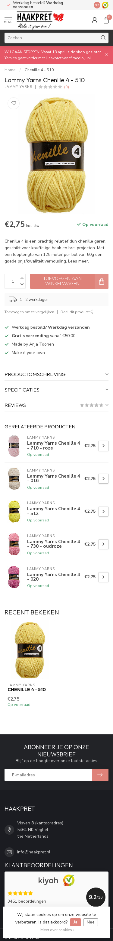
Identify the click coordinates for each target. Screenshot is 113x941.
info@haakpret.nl (33, 852)
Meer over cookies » (57, 929)
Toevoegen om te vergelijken (29, 311)
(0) (66, 86)
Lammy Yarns (18, 87)
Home (10, 70)
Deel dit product (77, 311)
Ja (75, 922)
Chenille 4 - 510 (39, 70)
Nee (91, 922)
